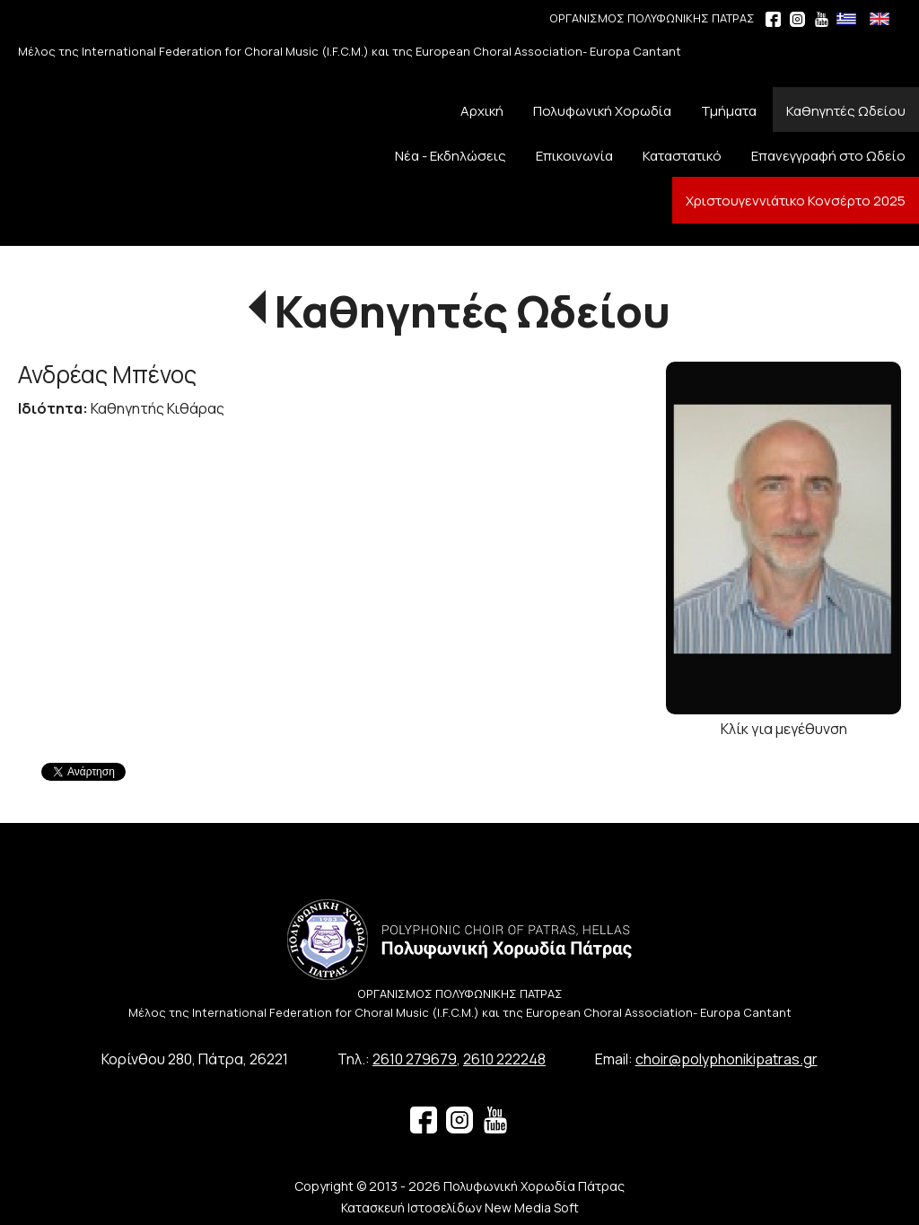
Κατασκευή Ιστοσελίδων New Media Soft (460, 1207)
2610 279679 (414, 1059)
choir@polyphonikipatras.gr (726, 1059)
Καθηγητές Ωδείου (472, 311)
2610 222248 (504, 1059)
